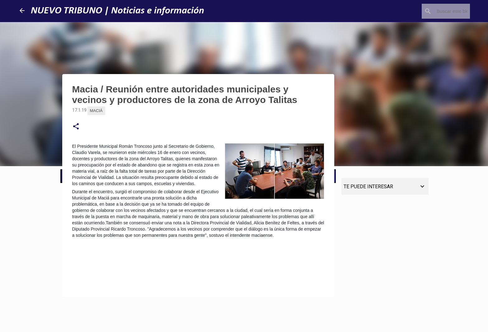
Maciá (96, 110)
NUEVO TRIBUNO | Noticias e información (117, 11)
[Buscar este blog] (437, 11)
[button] (76, 127)
